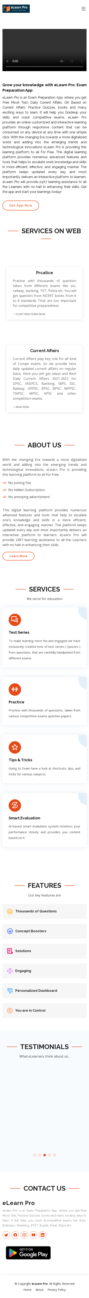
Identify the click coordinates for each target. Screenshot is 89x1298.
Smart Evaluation (24, 818)
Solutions (23, 951)
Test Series (19, 632)
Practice (16, 702)
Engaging (23, 971)
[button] (34, 1155)
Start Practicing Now (29, 314)
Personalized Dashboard (36, 991)
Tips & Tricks (20, 760)
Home (27, 1290)
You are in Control (30, 1010)
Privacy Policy (56, 1290)
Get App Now (20, 205)
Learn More (18, 556)
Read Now (21, 407)
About (40, 1290)
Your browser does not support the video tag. (44, 50)
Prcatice (44, 272)
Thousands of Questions (36, 911)
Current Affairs (44, 350)
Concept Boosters (30, 931)
